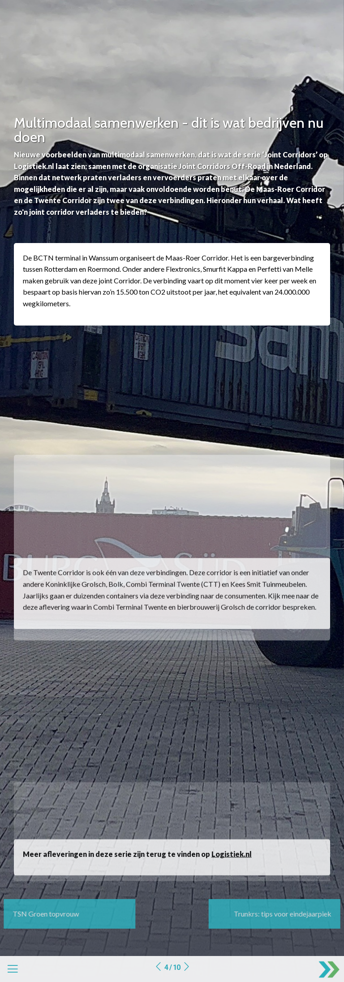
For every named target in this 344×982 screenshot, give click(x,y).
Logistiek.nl (231, 863)
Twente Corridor (59, 591)
